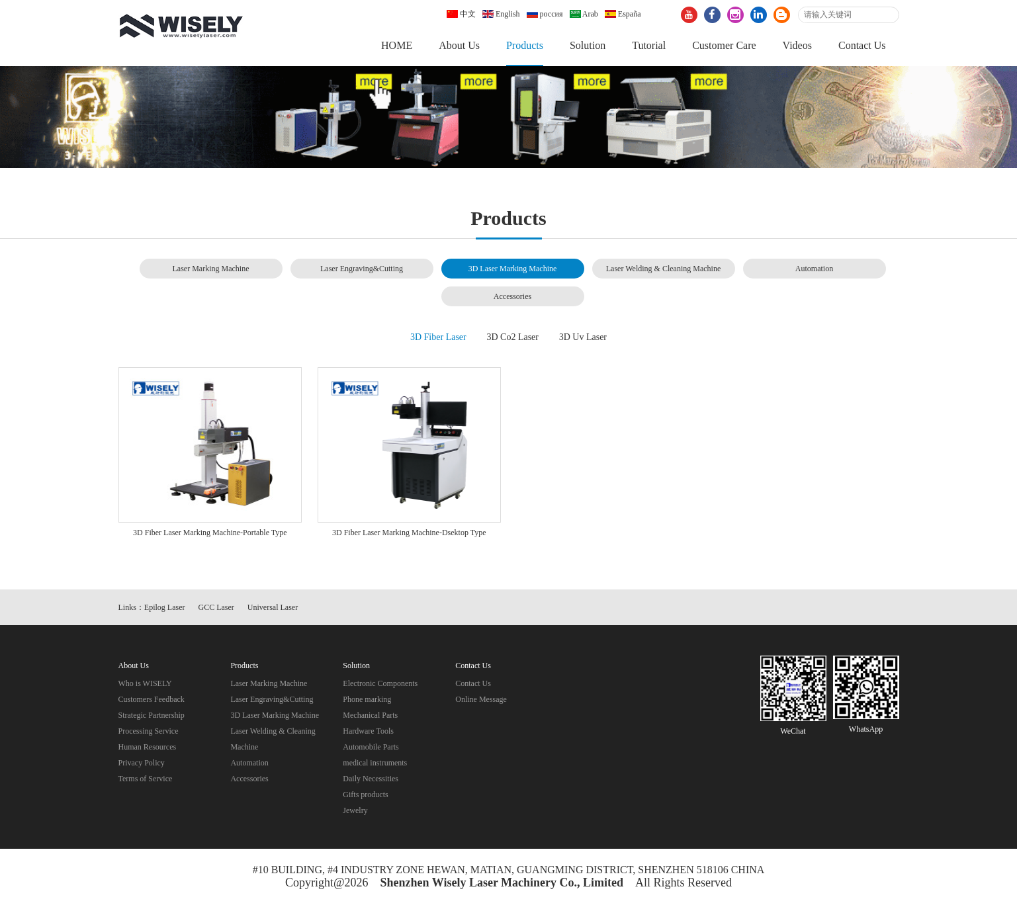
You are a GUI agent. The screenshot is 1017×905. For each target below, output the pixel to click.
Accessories (512, 296)
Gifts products (365, 794)
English (501, 14)
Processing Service (148, 731)
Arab (584, 14)
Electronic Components (380, 683)
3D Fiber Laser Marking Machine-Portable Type (210, 532)
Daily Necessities (370, 778)
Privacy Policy (141, 762)
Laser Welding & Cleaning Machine (663, 268)
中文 (461, 14)
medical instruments (375, 762)
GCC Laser (216, 607)
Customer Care (724, 45)
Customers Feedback (151, 699)
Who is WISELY (145, 683)
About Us (459, 45)
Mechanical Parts (370, 715)
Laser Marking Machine (211, 268)
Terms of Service (145, 778)
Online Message (481, 699)
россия (545, 14)
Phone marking (367, 699)
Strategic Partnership (151, 715)
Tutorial (649, 45)
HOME (396, 45)
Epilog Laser (164, 607)
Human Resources (147, 747)
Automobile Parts (370, 747)
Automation (814, 268)
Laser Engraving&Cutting (361, 268)
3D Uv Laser (583, 337)
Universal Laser (272, 607)
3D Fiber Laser (438, 337)
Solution (587, 45)
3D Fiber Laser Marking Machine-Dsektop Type (409, 532)
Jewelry (355, 810)
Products (524, 45)
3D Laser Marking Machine (512, 268)
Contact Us (862, 45)
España (623, 14)
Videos (797, 45)
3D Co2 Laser (512, 337)
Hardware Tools (368, 731)
